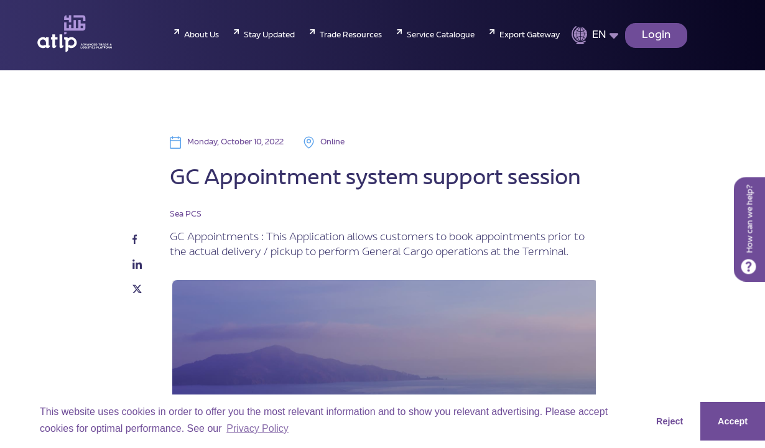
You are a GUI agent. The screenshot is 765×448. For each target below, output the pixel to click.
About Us (201, 35)
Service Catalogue (441, 35)
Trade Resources (351, 35)
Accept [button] (733, 421)
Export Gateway (529, 35)
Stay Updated (269, 35)
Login (656, 35)
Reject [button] (669, 421)
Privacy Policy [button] (257, 428)
